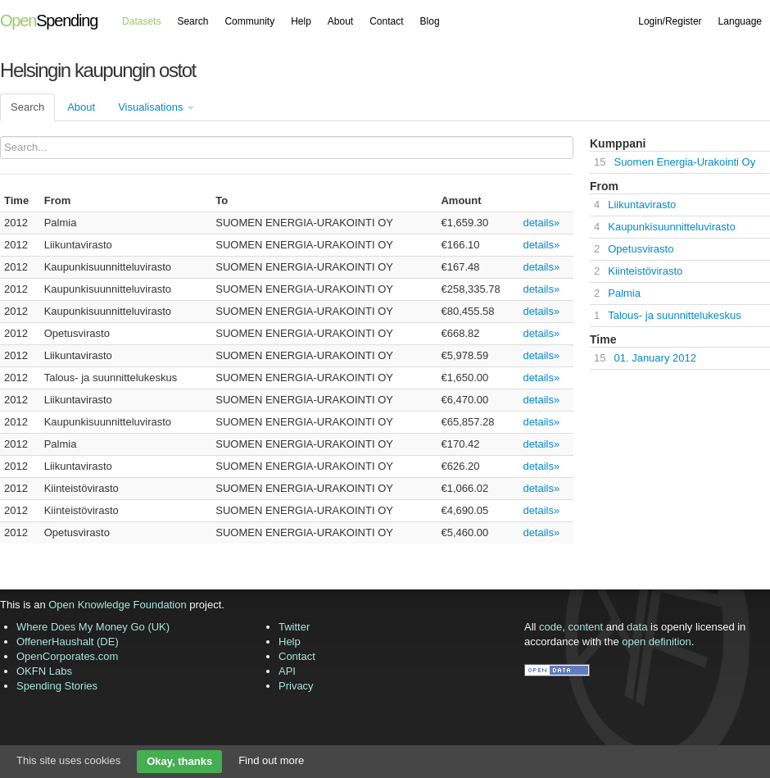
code (550, 627)
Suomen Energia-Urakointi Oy (684, 162)
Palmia (624, 293)
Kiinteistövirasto (645, 271)
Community (249, 21)
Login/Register (669, 21)
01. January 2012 (654, 358)
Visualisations (156, 107)
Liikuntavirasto (642, 204)
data (637, 627)
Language (740, 21)
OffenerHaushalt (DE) (67, 641)
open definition (656, 641)
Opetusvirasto (640, 249)
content (586, 627)
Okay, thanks (179, 761)
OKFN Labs (44, 671)
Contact (386, 21)
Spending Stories (56, 686)
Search (192, 21)
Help (301, 21)
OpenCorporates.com (67, 656)
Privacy (296, 686)
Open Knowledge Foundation (117, 604)
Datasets (141, 21)
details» (541, 222)
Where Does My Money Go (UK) (93, 627)
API (287, 671)
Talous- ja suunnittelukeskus (674, 315)
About (340, 21)
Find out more (271, 760)
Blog (430, 21)
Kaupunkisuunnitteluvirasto (671, 227)
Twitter (294, 627)
